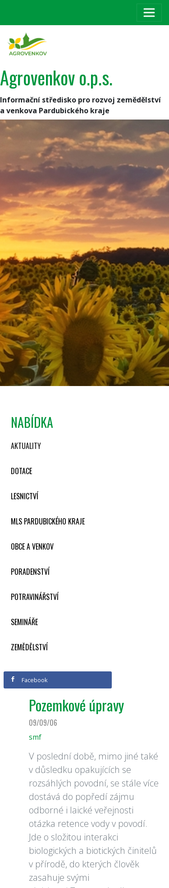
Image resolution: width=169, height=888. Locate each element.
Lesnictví (24, 496)
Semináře (24, 622)
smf (35, 737)
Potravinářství (35, 596)
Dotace (21, 471)
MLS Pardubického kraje (48, 521)
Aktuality (26, 445)
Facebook (29, 680)
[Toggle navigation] (149, 13)
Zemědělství (29, 647)
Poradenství (30, 571)
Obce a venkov (32, 546)
